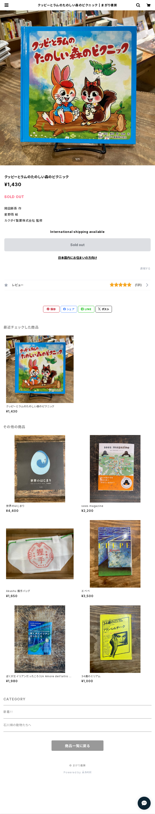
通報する (145, 268)
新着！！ (8, 712)
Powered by (77, 772)
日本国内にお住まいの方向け (77, 258)
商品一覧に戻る (77, 746)
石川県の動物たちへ (17, 725)
